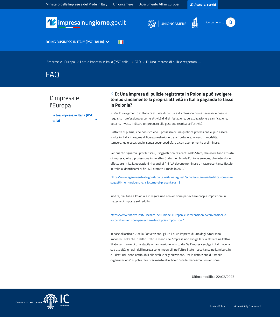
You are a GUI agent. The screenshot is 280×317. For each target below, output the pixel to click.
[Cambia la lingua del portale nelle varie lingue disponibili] (121, 42)
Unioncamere (123, 4)
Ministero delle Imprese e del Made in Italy (76, 4)
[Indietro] (112, 94)
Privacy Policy (217, 306)
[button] (76, 42)
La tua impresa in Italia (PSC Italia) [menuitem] (75, 117)
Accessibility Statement (247, 306)
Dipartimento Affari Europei (159, 4)
